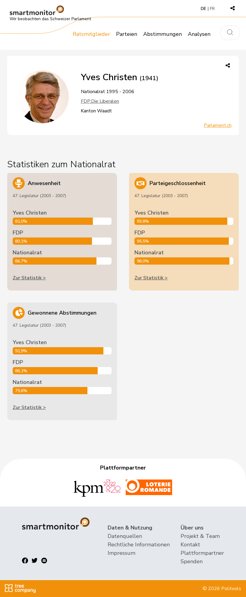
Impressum (121, 553)
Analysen (199, 34)
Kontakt (190, 544)
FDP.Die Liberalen (100, 101)
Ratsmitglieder (91, 34)
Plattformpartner (202, 553)
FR (212, 8)
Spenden (192, 561)
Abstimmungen (162, 34)
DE (203, 8)
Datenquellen (125, 536)
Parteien (126, 34)
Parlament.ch (218, 125)
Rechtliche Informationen (139, 544)
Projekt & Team (200, 536)
